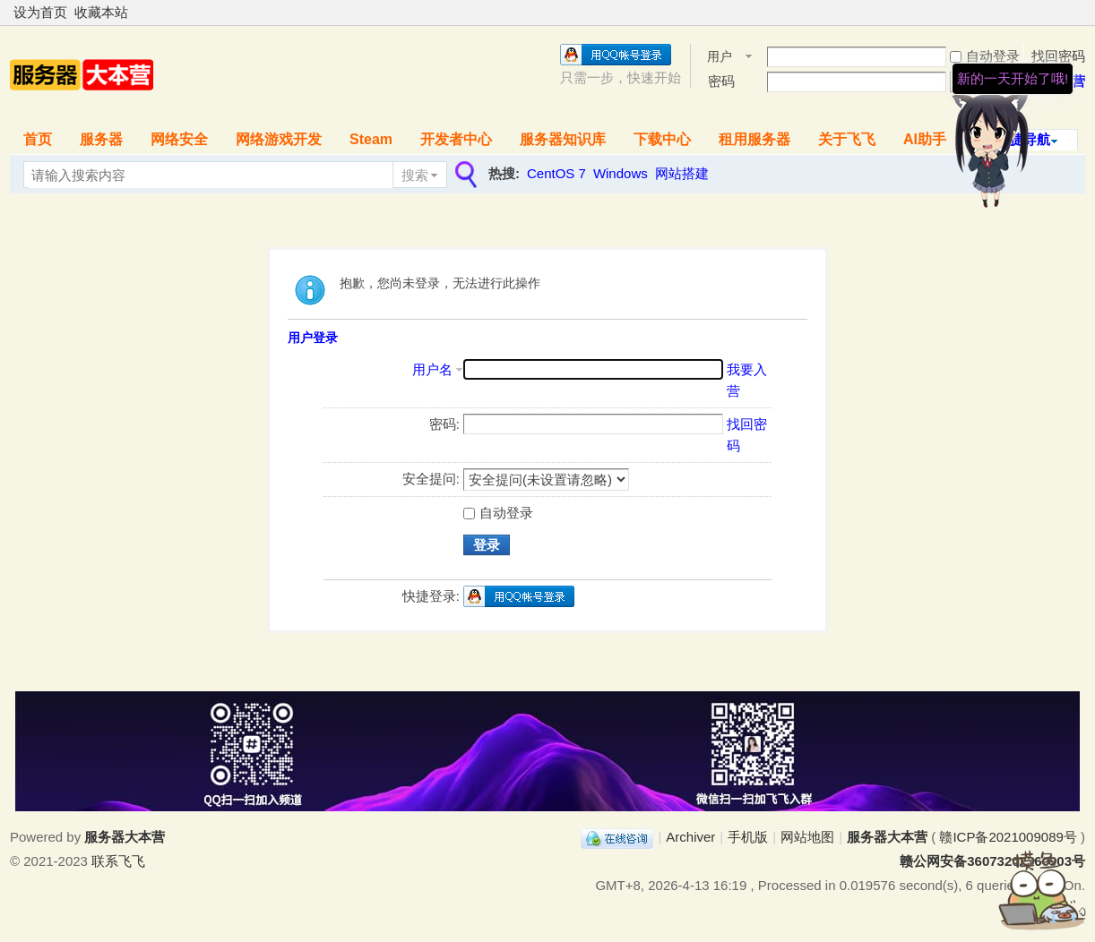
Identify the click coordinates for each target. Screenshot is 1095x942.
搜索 (414, 175)
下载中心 (662, 139)
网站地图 (807, 836)
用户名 (719, 57)
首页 (37, 139)
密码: (444, 424)
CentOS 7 (556, 173)
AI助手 (924, 139)
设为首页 (40, 12)
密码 (721, 81)
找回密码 (1058, 56)
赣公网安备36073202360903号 (992, 861)
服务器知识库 (563, 139)
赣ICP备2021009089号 (1007, 836)
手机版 (748, 836)
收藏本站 (101, 12)
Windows (620, 173)
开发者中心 (456, 139)
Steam (370, 139)
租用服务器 (754, 139)
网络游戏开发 (279, 139)
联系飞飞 (118, 861)
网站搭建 (682, 173)
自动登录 (985, 56)
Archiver (690, 836)
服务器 (101, 139)
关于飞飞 (846, 139)
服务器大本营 (887, 836)
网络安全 (179, 139)
